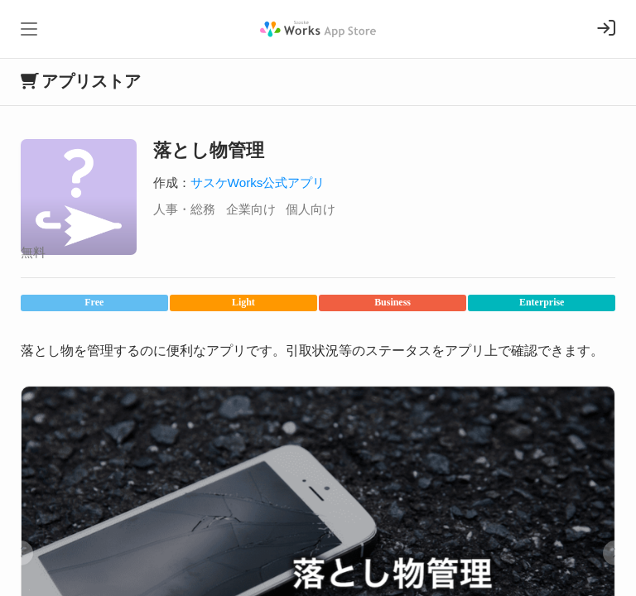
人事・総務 (184, 209)
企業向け (251, 209)
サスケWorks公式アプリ (257, 182)
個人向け (310, 209)
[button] (20, 553)
